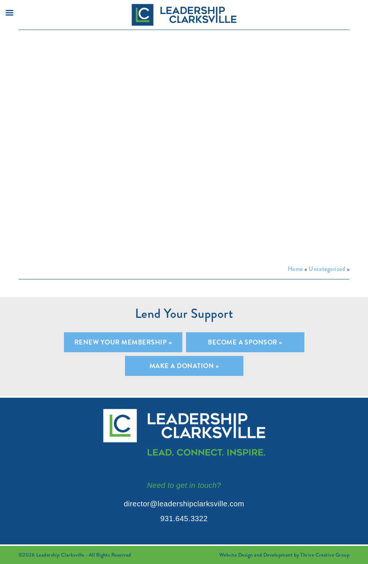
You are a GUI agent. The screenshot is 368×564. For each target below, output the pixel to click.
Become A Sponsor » (245, 342)
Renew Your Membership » (123, 342)
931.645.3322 (183, 518)
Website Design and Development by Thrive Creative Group (284, 554)
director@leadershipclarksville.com (184, 504)
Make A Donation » (184, 366)
